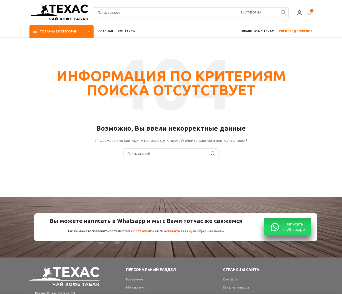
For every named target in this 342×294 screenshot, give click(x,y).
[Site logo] (59, 12)
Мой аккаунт (136, 287)
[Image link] (64, 276)
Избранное (134, 279)
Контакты (230, 279)
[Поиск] (191, 12)
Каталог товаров (236, 287)
